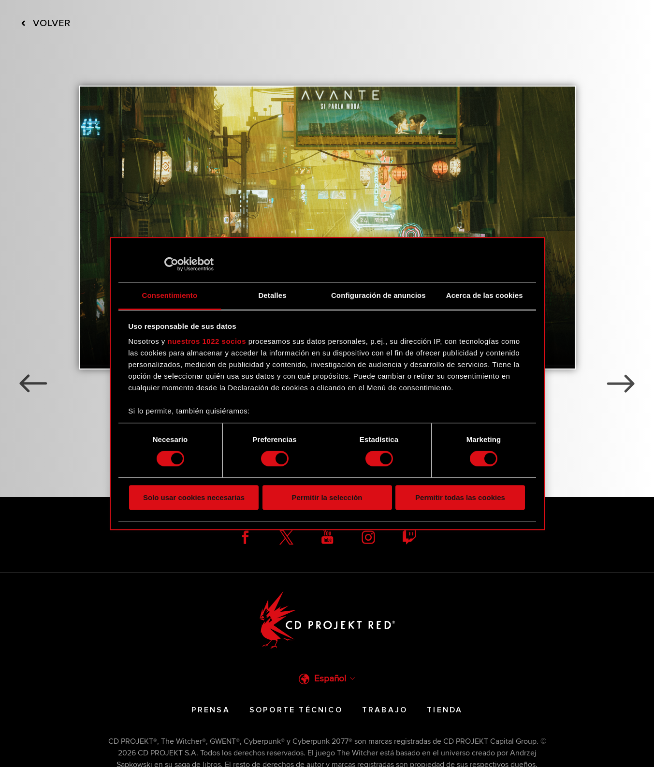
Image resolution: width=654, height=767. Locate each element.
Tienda (445, 710)
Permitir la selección (327, 497)
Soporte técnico (296, 710)
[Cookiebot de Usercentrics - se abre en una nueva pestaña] (171, 264)
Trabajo (384, 710)
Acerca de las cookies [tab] (484, 295)
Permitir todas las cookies (460, 497)
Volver (46, 23)
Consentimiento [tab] (169, 295)
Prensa (210, 710)
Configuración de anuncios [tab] (378, 295)
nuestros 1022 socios (206, 341)
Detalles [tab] (272, 295)
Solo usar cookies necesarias (194, 497)
